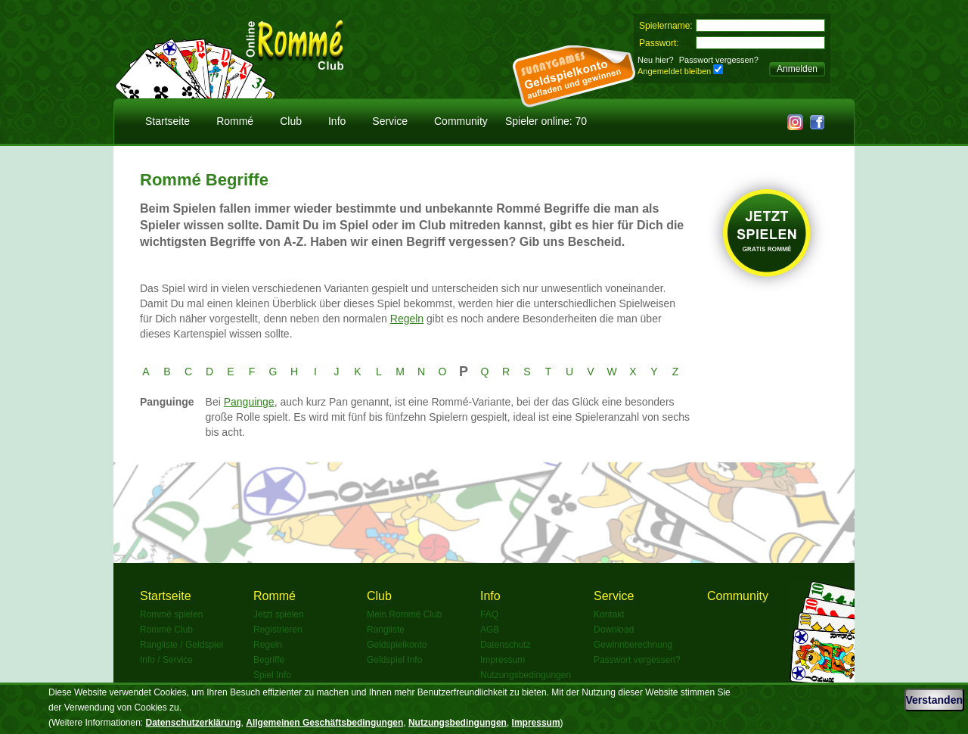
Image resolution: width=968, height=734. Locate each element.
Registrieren (277, 629)
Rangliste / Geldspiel (181, 644)
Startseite (167, 121)
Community (461, 121)
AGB (489, 629)
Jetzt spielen (278, 614)
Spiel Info (272, 675)
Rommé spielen (171, 614)
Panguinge (249, 402)
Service (390, 121)
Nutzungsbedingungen (525, 675)
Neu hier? (656, 59)
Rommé (234, 121)
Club (291, 121)
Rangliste (386, 629)
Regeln (407, 319)
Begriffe (268, 660)
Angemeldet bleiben (674, 71)
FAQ (489, 614)
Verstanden (934, 700)
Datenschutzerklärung (193, 722)
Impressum (502, 660)
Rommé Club (166, 629)
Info (337, 121)
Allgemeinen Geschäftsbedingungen (324, 722)
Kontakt (609, 614)
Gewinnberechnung (633, 644)
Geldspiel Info (394, 660)
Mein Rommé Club (404, 614)
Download (614, 629)
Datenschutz (505, 644)
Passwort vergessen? (719, 59)
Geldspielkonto (397, 644)
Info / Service (166, 660)
